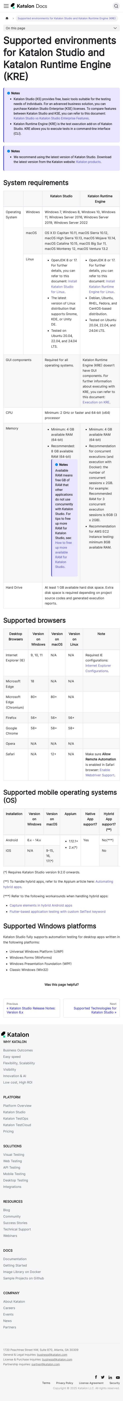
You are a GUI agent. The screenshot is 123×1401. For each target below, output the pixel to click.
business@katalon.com (52, 1354)
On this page (15, 28)
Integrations (12, 1187)
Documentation (14, 1259)
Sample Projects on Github (23, 1278)
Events (8, 1314)
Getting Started (15, 1265)
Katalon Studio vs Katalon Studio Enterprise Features (51, 118)
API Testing (11, 1167)
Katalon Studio (14, 1112)
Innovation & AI (14, 1076)
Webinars (10, 1236)
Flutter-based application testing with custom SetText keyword (58, 912)
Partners (9, 1327)
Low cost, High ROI (17, 1082)
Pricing (8, 1131)
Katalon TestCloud (17, 1125)
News (7, 1321)
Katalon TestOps (15, 1118)
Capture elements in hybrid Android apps (41, 905)
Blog (6, 1210)
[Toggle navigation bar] (6, 6)
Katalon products (88, 162)
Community (12, 1216)
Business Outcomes (18, 1050)
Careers (9, 1308)
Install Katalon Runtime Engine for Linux (102, 286)
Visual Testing (13, 1155)
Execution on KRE (96, 402)
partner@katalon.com (46, 1364)
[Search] (116, 6)
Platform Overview (17, 1106)
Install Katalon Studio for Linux (64, 286)
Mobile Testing (14, 1174)
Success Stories (15, 1223)
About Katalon (14, 1301)
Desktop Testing (15, 1180)
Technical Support (17, 1229)
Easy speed (12, 1057)
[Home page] (7, 18)
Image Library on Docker (22, 1272)
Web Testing (12, 1161)
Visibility (9, 1069)
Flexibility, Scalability (19, 1063)
